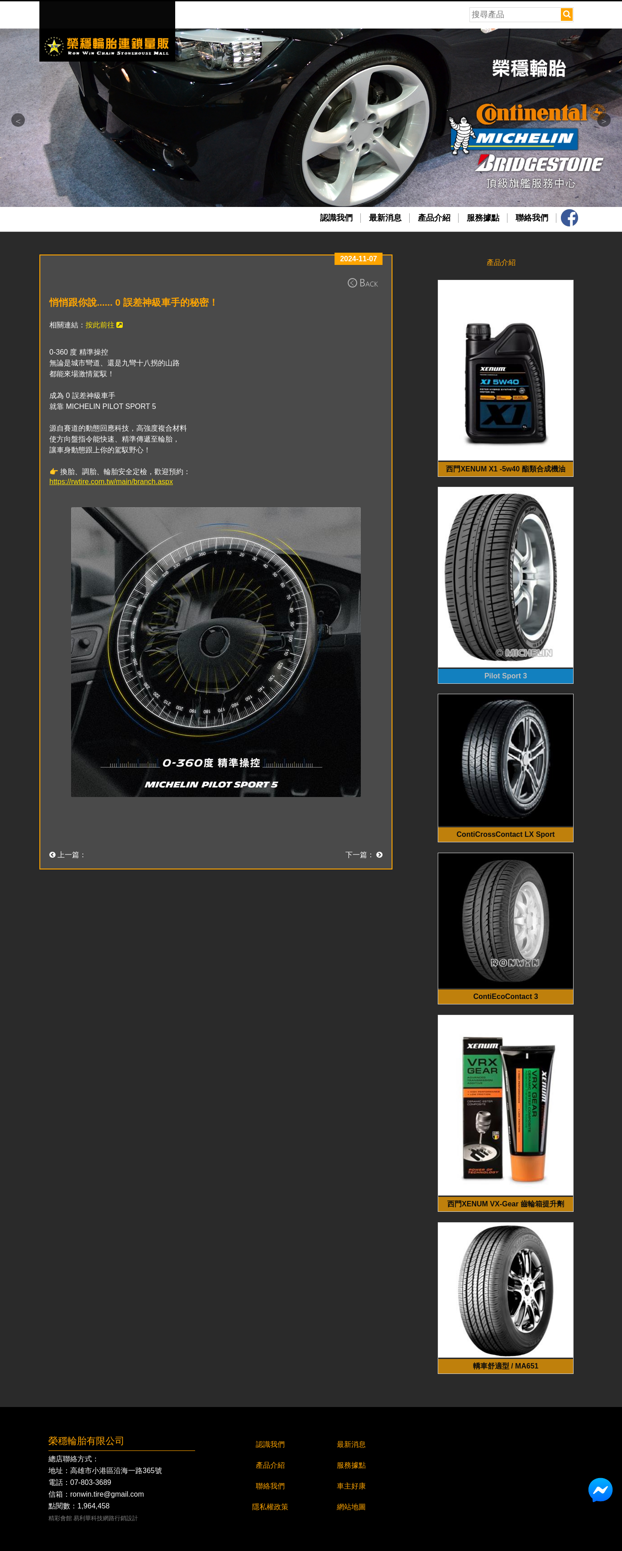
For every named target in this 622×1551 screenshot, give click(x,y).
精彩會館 (60, 1519)
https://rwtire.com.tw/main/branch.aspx (111, 481)
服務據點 (483, 217)
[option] (311, 118)
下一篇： (364, 855)
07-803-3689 (90, 1482)
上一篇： (67, 855)
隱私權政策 (270, 1507)
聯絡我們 (532, 217)
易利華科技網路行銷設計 (105, 1519)
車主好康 (351, 1486)
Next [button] (604, 120)
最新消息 (385, 217)
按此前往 (104, 325)
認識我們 (336, 217)
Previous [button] (18, 120)
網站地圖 (351, 1507)
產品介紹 (434, 217)
